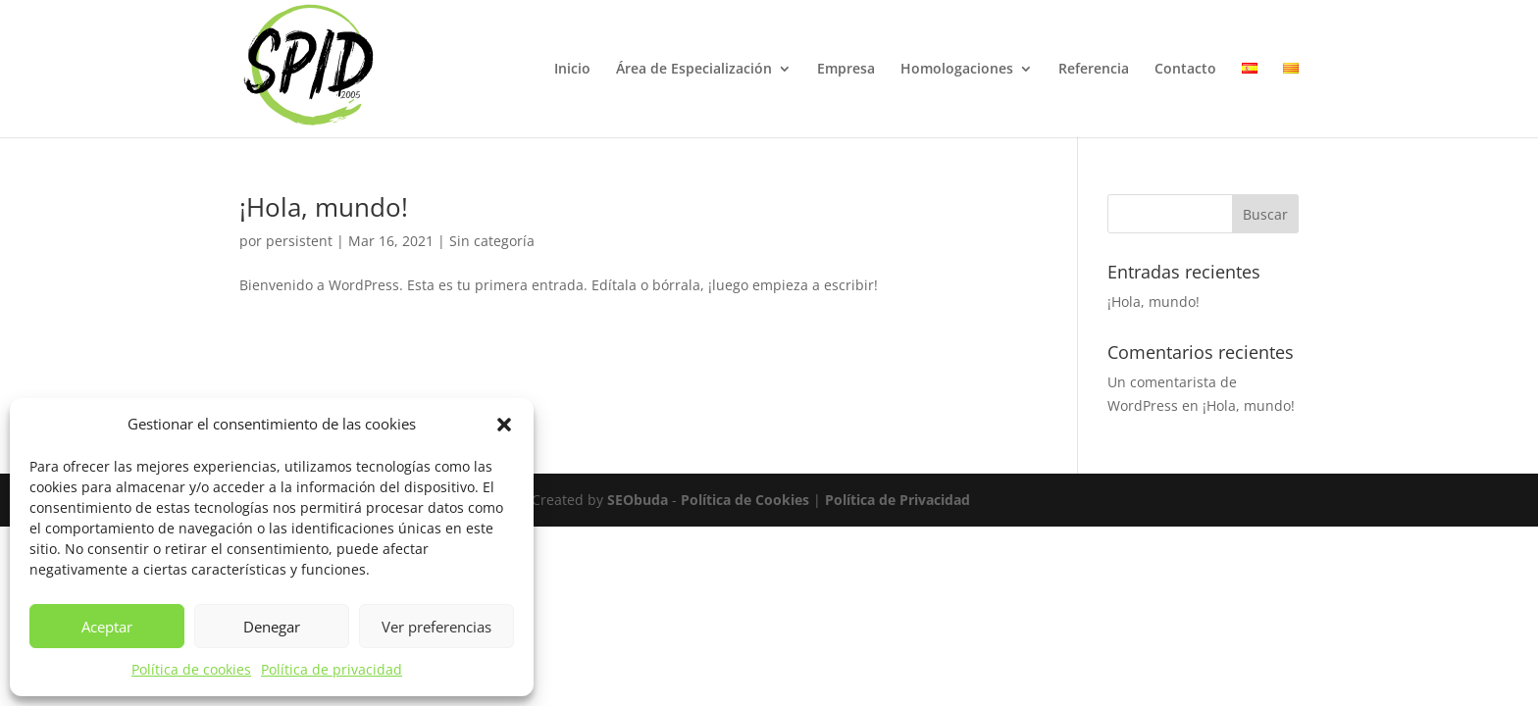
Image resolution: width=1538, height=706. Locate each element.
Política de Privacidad (897, 499)
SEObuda (637, 499)
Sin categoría (492, 240)
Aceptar (106, 626)
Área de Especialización (694, 69)
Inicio (572, 69)
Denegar (271, 626)
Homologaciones (956, 69)
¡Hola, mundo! (323, 207)
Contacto (1185, 69)
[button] (504, 424)
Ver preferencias (436, 626)
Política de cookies (191, 669)
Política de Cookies (745, 499)
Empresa (846, 69)
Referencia (1093, 69)
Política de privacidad (331, 669)
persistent (299, 240)
